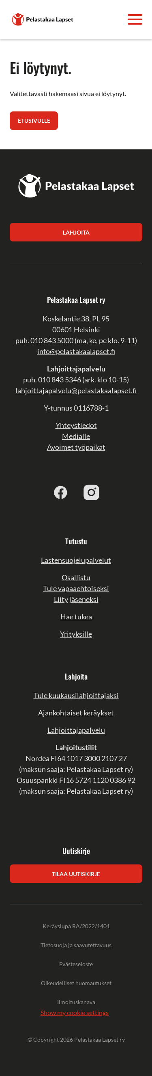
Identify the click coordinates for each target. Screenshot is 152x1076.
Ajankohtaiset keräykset (76, 712)
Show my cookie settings (75, 1012)
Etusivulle (34, 120)
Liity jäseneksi (76, 599)
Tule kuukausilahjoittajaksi (76, 695)
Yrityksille (76, 633)
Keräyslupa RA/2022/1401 (76, 926)
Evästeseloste (76, 964)
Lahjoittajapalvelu (76, 730)
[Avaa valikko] (135, 19)
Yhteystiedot (76, 425)
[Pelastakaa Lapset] (43, 18)
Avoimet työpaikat (76, 447)
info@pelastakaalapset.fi (76, 351)
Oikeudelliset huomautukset (76, 983)
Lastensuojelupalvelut (76, 560)
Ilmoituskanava (76, 1001)
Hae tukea (76, 616)
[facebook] (61, 492)
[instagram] (91, 492)
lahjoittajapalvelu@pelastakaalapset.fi (76, 390)
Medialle (76, 436)
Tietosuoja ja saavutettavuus (76, 945)
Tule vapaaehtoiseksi (76, 588)
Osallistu (76, 577)
